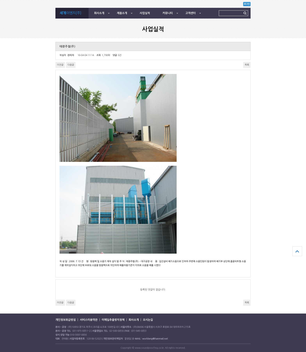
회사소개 (99, 13)
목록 (247, 65)
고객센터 (190, 13)
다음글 (71, 65)
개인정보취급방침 (65, 319)
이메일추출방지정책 (113, 319)
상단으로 (297, 251)
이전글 (60, 65)
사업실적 (145, 13)
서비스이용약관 (89, 319)
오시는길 (148, 319)
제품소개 (122, 13)
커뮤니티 (168, 13)
